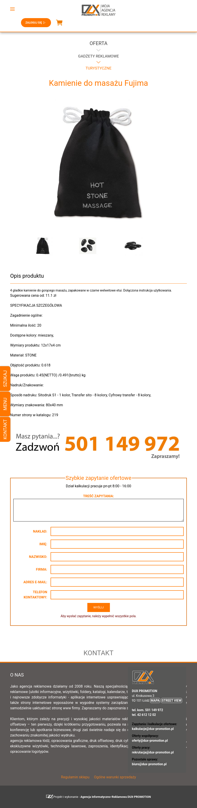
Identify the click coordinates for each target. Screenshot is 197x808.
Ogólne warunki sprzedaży (115, 777)
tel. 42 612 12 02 (144, 715)
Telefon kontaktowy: (35, 594)
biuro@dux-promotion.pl (149, 764)
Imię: (43, 544)
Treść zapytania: (98, 496)
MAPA (155, 700)
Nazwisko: (38, 557)
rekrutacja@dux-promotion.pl (153, 752)
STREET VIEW (171, 700)
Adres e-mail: (35, 582)
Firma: (41, 569)
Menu (5, 404)
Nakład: (40, 531)
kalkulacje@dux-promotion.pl (153, 729)
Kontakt (5, 429)
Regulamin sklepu (75, 777)
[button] (12, 9)
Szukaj (5, 378)
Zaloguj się (35, 22)
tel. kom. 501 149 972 (147, 710)
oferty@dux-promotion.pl (150, 740)
